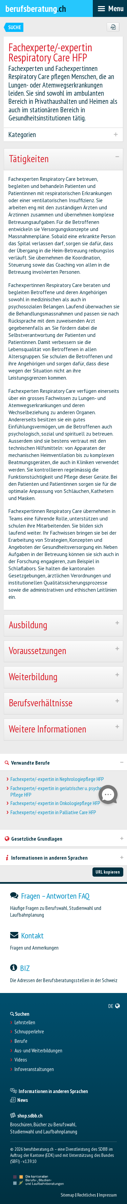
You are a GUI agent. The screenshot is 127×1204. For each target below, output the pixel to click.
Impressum (108, 1195)
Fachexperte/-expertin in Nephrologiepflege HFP (57, 779)
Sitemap (67, 1195)
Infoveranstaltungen (34, 1069)
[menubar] (110, 8)
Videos (21, 1060)
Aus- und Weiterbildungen (38, 1051)
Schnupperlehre (29, 1032)
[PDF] (113, 27)
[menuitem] (114, 1006)
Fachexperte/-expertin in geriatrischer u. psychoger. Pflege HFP (59, 791)
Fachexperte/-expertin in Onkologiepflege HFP (55, 803)
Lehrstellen (25, 1022)
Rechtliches (86, 1195)
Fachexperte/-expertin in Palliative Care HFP (53, 812)
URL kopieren (108, 872)
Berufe (21, 1041)
